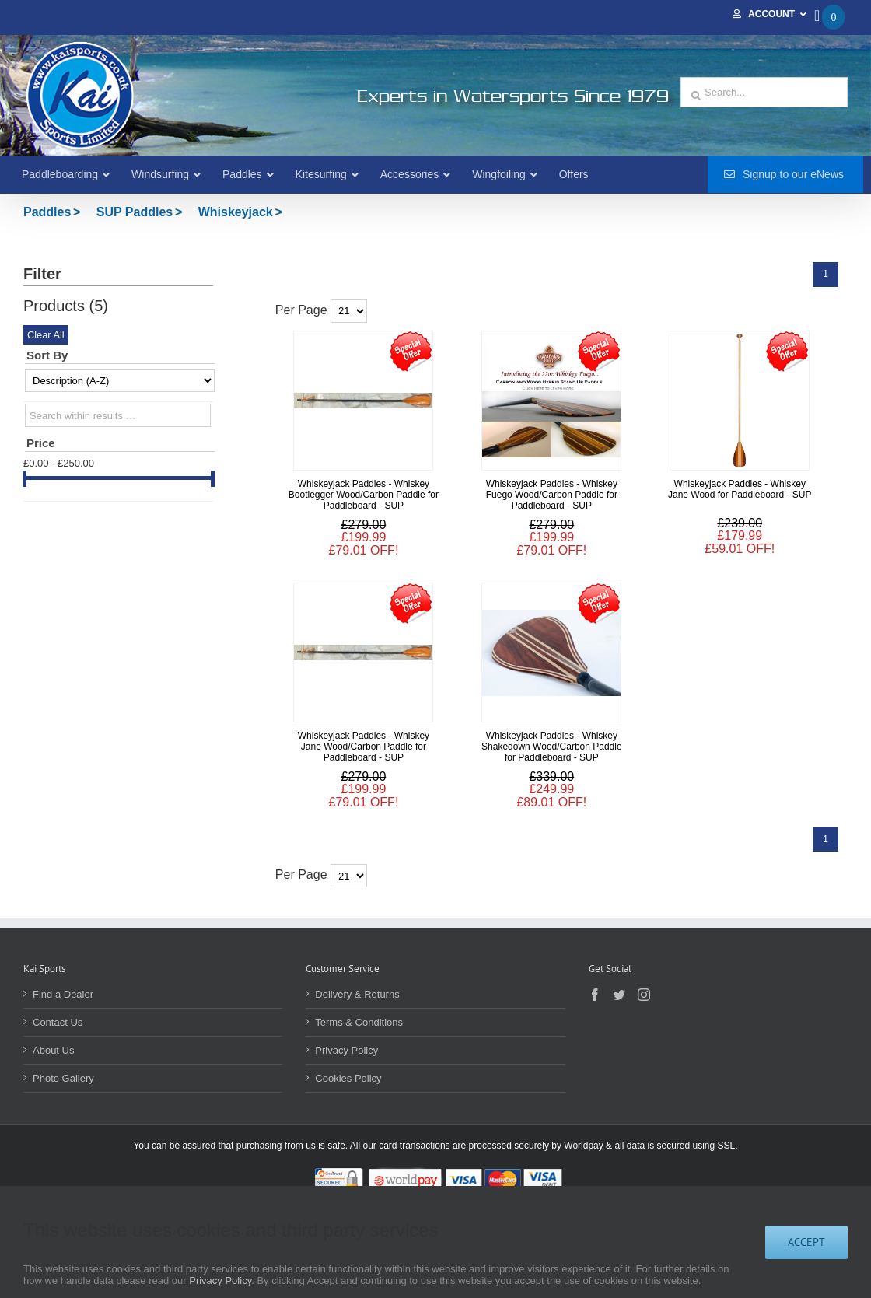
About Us (53, 1050)
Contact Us (57, 1022)
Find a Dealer (63, 994)
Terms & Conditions (359, 1022)
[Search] (696, 95)
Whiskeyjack (235, 212)
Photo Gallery (63, 1078)
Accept (806, 1242)
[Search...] (764, 92)
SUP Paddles (134, 212)
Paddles (47, 212)
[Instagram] (644, 994)
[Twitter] (619, 994)
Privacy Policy (346, 1050)
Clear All (46, 335)
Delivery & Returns (357, 994)
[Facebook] (595, 994)
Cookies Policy (348, 1078)
